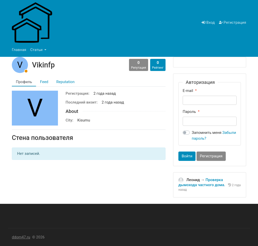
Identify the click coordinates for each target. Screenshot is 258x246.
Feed (44, 82)
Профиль (24, 82)
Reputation (65, 82)
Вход (208, 22)
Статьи (37, 49)
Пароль (189, 111)
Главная (19, 49)
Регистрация (232, 22)
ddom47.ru (21, 237)
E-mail (188, 90)
